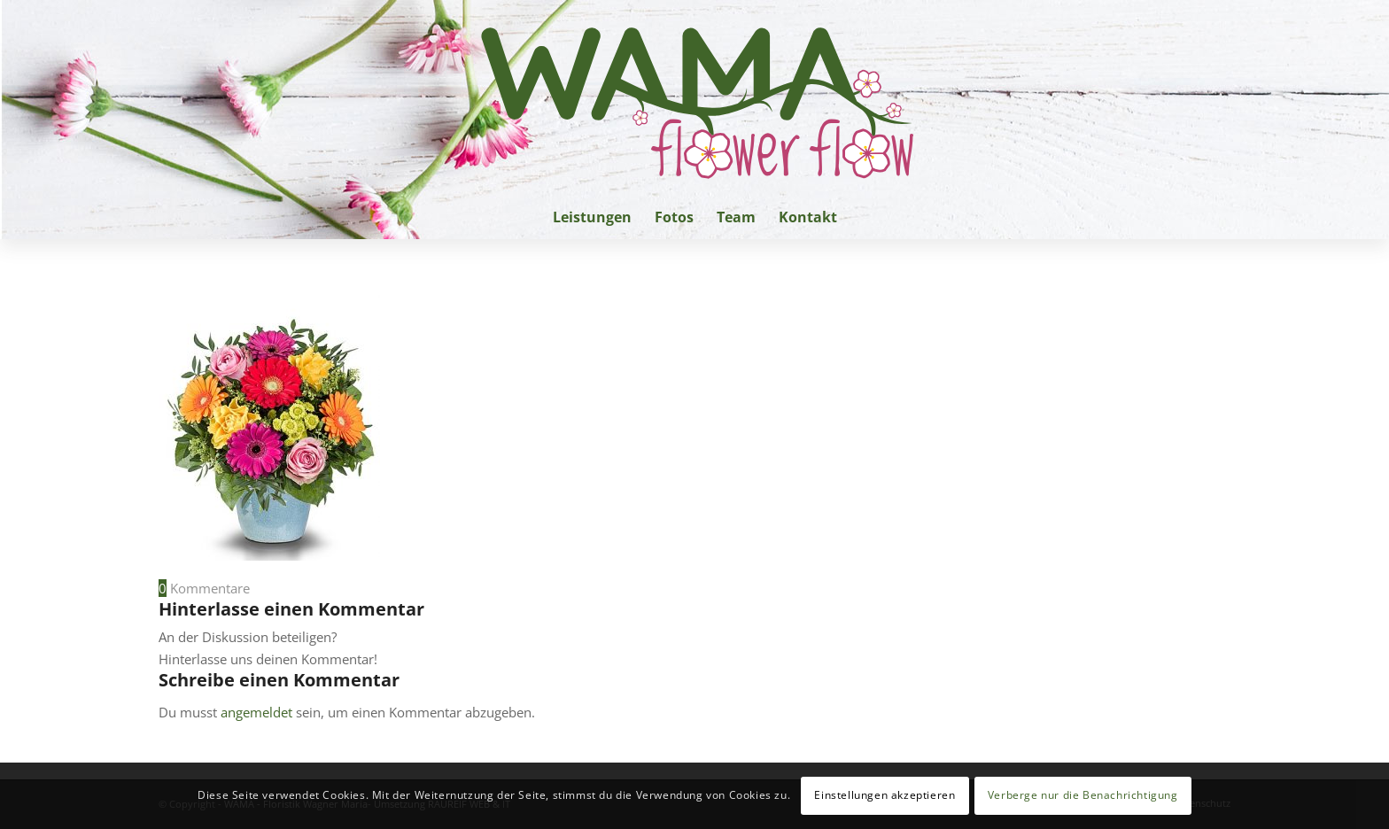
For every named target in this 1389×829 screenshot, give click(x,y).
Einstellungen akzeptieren (884, 794)
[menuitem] (592, 217)
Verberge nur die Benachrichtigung (1083, 794)
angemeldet (256, 712)
